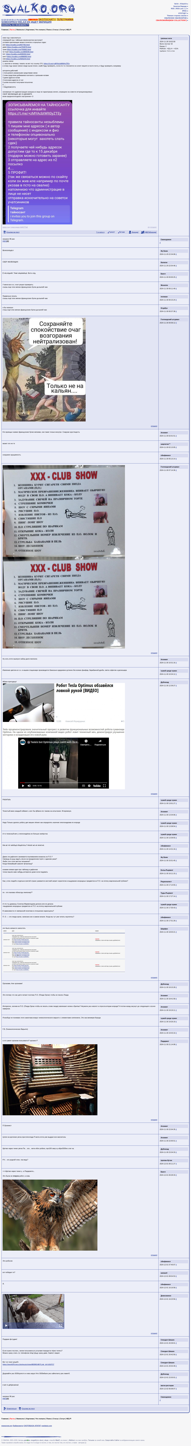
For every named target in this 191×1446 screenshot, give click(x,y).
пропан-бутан (166, 1160)
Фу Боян (164, 251)
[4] (10, 20)
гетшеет (153, 227)
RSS (172, 8)
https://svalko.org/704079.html (19, 47)
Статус (56, 30)
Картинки (30, 30)
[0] (4, 241)
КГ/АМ (122, 232)
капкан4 (164, 1273)
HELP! (68, 30)
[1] (2, 20)
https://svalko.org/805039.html (21, 52)
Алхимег (164, 433)
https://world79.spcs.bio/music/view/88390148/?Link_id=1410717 (28, 1364)
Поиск (48, 30)
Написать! (20, 30)
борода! (135, 232)
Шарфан (164, 929)
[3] (7, 20)
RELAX (22, 22)
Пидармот (165, 1041)
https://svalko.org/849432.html (18, 54)
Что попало (40, 30)
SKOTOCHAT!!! (47, 19)
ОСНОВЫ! (23, 20)
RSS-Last (179, 8)
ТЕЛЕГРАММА (65, 19)
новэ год (6, 227)
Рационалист (166, 881)
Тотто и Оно (171, 51)
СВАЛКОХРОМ (181, 18)
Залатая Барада (180, 6)
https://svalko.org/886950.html (19, 56)
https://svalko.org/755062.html (19, 49)
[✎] (17, 20)
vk (149, 227)
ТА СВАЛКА (33, 20)
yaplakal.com (46, 1426)
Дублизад (165, 682)
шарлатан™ (166, 444)
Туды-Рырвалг (167, 893)
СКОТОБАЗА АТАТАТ (32, 1426)
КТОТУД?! (182, 13)
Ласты (12, 30)
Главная (4, 30)
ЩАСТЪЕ (24, 227)
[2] (5, 20)
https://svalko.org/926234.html (18, 59)
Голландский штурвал (170, 319)
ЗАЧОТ (112, 232)
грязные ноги (166, 38)
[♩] (15, 20)
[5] (12, 20)
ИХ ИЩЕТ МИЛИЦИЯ (39, 22)
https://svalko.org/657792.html (18, 45)
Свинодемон (166, 239)
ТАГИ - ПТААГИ (180, 4)
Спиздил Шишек (167, 1340)
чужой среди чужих (169, 671)
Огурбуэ (164, 308)
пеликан (164, 297)
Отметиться (12, 1408)
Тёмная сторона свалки (177, 15)
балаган (164, 262)
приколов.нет (7, 1426)
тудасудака (15, 227)
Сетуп (62, 30)
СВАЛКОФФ (169, 18)
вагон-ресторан (167, 1385)
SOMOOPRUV (9, 22)
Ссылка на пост (13, 232)
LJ (186, 8)
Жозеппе (164, 285)
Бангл (163, 274)
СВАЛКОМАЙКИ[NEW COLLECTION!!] (171, 20)
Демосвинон (166, 1296)
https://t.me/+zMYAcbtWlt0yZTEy (57, 63)
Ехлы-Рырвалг (167, 870)
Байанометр (18, 1426)
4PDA (184, 11)
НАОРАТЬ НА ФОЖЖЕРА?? (15, 25)
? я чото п (100, 232)
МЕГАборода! (150, 232)
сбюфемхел (166, 455)
